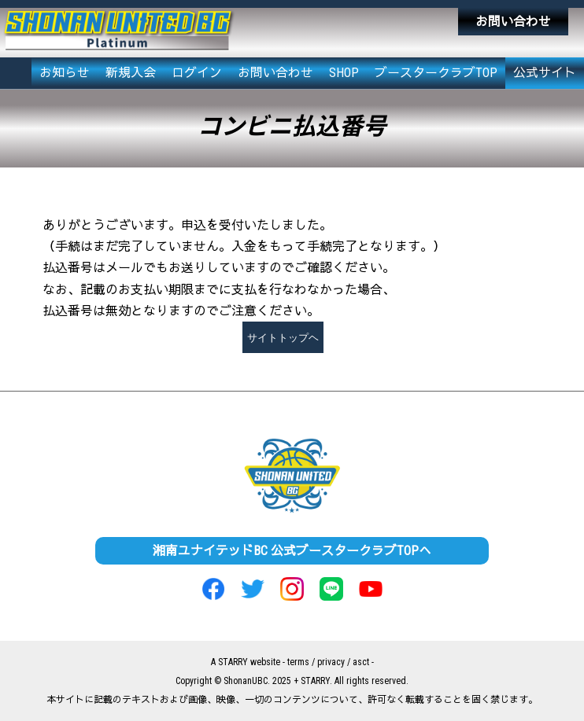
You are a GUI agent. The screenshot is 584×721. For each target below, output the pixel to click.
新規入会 (130, 72)
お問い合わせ (513, 21)
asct (361, 662)
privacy (331, 662)
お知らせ (64, 72)
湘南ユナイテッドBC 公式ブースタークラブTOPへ (292, 550)
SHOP (344, 72)
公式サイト (544, 72)
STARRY (233, 662)
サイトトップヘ (283, 338)
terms (298, 662)
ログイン (197, 72)
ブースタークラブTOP (436, 72)
